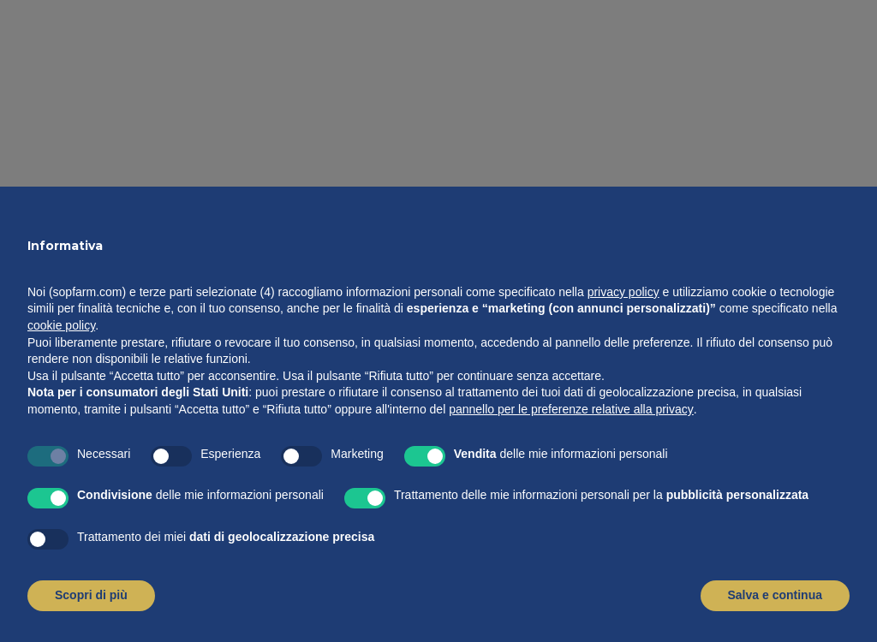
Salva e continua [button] (775, 595)
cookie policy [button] (61, 325)
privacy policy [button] (623, 292)
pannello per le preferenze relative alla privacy (571, 409)
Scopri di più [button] (91, 595)
